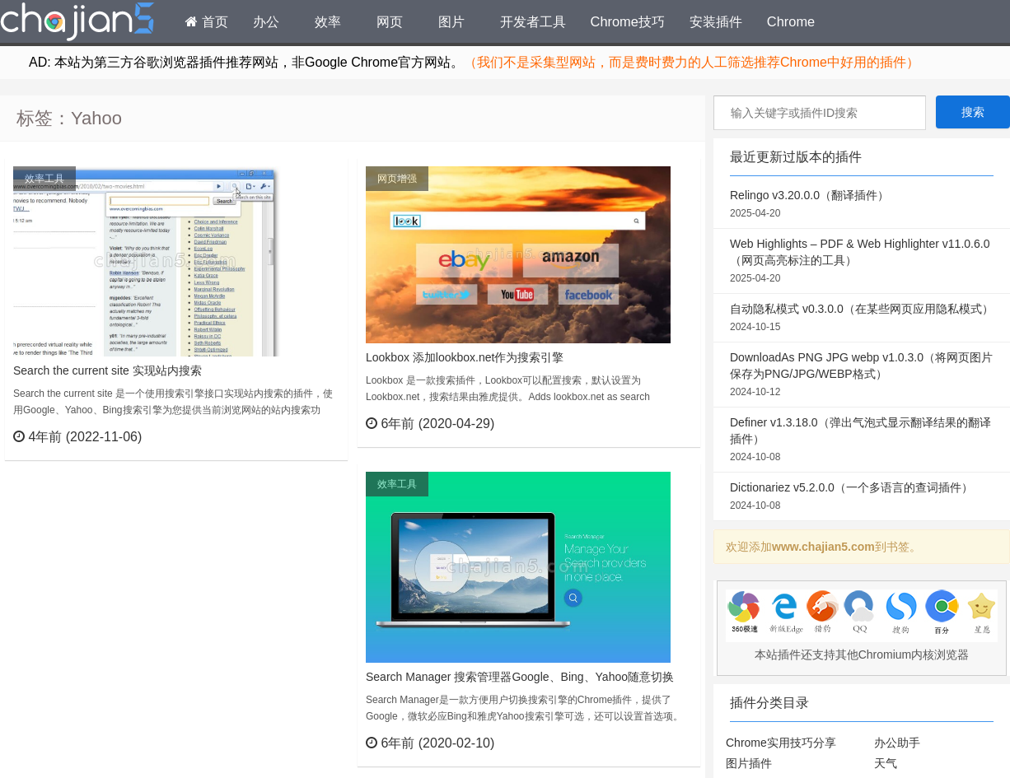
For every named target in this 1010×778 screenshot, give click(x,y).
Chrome (791, 21)
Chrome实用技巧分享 (781, 742)
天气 (885, 763)
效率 (328, 21)
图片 (451, 21)
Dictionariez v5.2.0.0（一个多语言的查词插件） (862, 497)
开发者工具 (533, 21)
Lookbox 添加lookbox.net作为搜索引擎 (464, 357)
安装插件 (716, 21)
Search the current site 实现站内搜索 (107, 370)
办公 (266, 21)
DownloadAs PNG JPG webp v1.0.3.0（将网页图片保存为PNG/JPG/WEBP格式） (862, 375)
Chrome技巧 (628, 21)
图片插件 (749, 763)
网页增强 (397, 178)
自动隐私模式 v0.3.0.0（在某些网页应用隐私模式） (862, 318)
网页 (389, 21)
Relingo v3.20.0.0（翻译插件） (862, 205)
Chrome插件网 (77, 23)
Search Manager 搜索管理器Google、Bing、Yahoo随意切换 (520, 676)
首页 (206, 21)
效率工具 (44, 178)
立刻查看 (305, 436)
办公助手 (897, 742)
